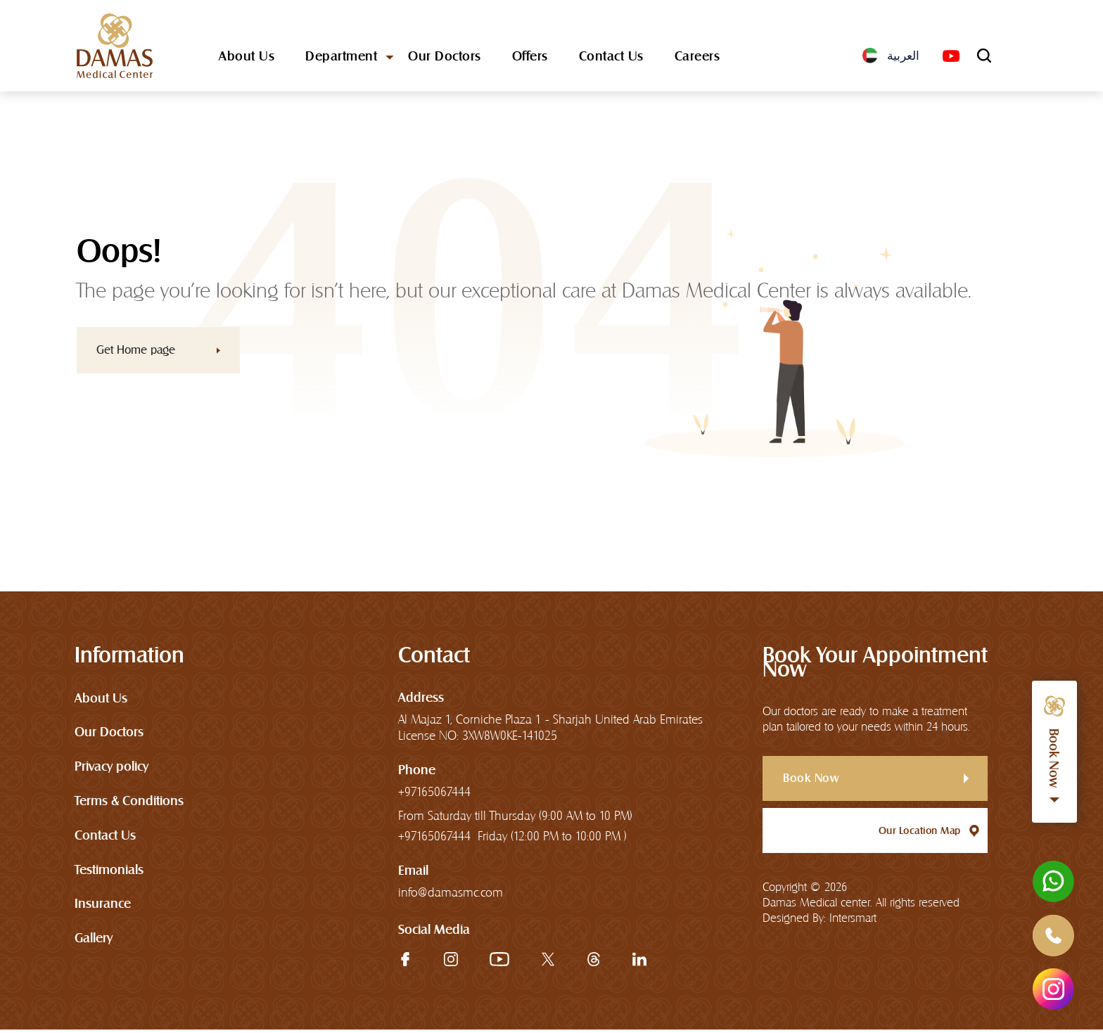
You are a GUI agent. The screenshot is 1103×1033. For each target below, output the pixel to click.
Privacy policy (111, 769)
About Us (246, 58)
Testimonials (109, 872)
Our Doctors (444, 58)
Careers (697, 58)
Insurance (103, 906)
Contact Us (611, 58)
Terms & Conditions (129, 803)
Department (341, 58)
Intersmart (852, 921)
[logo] (115, 47)
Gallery (94, 941)
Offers (530, 58)
